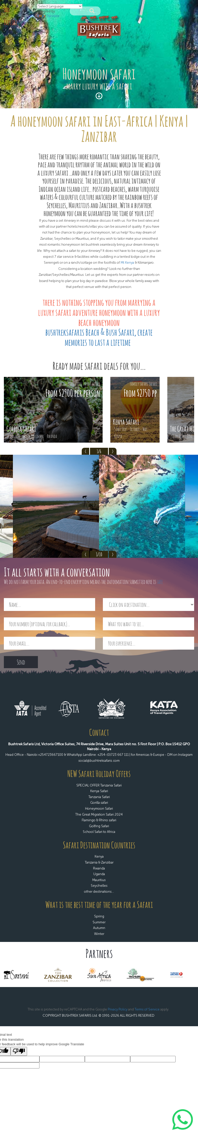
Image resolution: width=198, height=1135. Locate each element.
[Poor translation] (19, 1051)
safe (160, 581)
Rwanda (99, 868)
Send (21, 662)
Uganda (99, 874)
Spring (99, 916)
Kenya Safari (99, 791)
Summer (99, 922)
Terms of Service (147, 1009)
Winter (99, 934)
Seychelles (99, 886)
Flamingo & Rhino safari (99, 820)
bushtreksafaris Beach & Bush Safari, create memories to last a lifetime (99, 337)
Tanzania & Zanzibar (99, 862)
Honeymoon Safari (99, 808)
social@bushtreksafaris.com (99, 761)
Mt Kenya (127, 262)
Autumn (99, 928)
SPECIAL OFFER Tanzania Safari (99, 785)
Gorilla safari (99, 803)
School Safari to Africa (99, 832)
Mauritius (99, 880)
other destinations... (99, 891)
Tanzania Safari (99, 797)
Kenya (99, 856)
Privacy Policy (117, 1009)
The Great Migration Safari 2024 (99, 814)
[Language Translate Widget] (59, 6)
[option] (53, 410)
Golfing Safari (99, 826)
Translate (48, 16)
